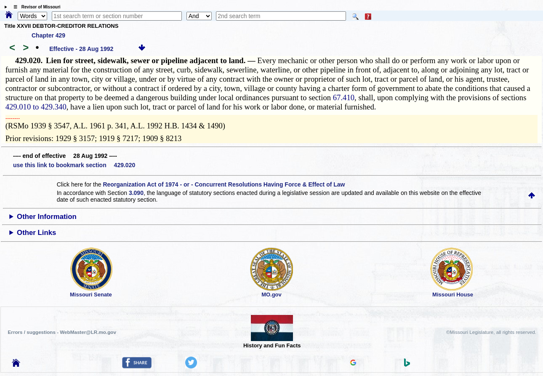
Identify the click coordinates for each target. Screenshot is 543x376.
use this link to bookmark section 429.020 (74, 165)
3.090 (136, 192)
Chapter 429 (48, 35)
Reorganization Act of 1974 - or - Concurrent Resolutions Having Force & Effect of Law (224, 184)
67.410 (343, 97)
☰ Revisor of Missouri (35, 7)
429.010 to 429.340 (36, 106)
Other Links (36, 233)
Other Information (47, 217)
